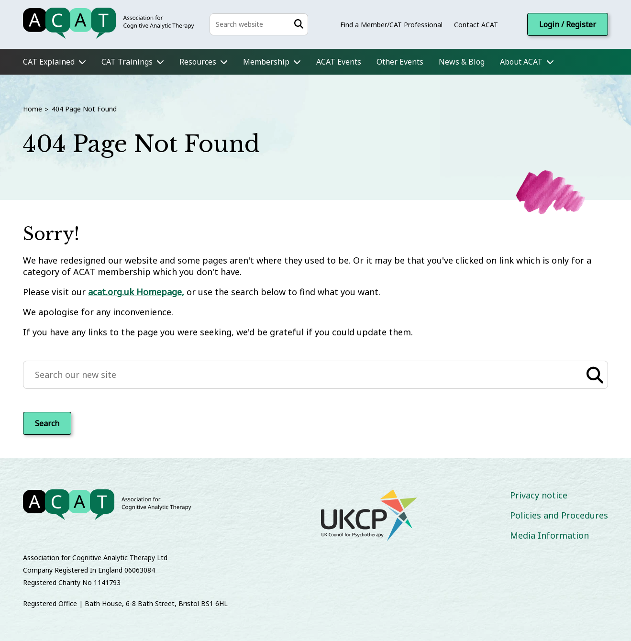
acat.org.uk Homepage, (136, 292)
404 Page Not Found (84, 108)
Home (32, 108)
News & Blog (462, 61)
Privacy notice (538, 495)
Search (47, 423)
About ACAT (521, 61)
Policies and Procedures (559, 515)
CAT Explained (49, 61)
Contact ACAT (476, 24)
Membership (266, 61)
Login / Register (567, 24)
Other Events (399, 61)
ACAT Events (338, 61)
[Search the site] (259, 24)
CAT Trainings (127, 61)
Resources (197, 61)
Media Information (549, 535)
